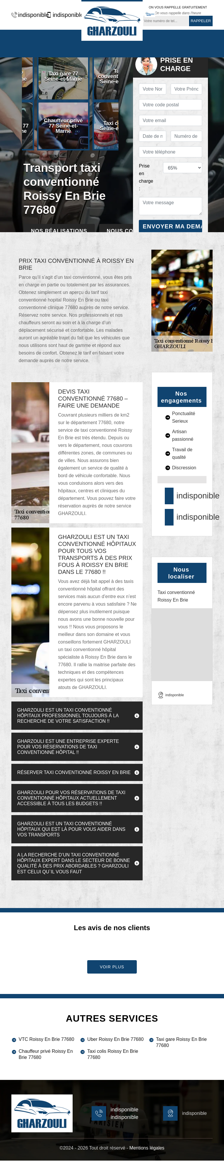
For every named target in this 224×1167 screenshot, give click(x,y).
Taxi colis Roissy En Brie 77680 (112, 1060)
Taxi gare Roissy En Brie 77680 (181, 1048)
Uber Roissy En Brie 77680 (115, 1045)
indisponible (27, 15)
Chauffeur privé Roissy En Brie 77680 (46, 1060)
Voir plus (112, 973)
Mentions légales (147, 1154)
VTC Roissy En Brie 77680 (46, 1045)
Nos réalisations (59, 231)
